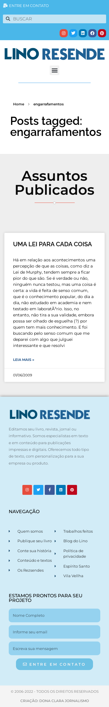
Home (18, 104)
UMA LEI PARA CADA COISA (52, 244)
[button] (54, 70)
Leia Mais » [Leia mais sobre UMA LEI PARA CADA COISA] (23, 359)
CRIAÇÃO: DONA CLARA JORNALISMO (54, 701)
